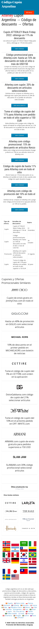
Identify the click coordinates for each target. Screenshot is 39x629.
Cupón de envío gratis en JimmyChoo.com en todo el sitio (19, 300)
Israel (21, 613)
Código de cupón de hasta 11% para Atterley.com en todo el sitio (19, 169)
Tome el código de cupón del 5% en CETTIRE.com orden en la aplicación (19, 374)
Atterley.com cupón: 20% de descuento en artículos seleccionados (19, 87)
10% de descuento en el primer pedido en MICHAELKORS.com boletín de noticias (19, 349)
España (9, 603)
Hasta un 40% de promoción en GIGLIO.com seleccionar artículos (19, 324)
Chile (34, 607)
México (26, 607)
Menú (29, 13)
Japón (9, 611)
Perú (25, 609)
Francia (33, 605)
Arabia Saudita (11, 613)
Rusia (33, 616)
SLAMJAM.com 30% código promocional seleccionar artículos (19, 467)
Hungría (17, 616)
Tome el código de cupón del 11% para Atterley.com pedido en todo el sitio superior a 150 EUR (19, 116)
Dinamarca (7, 616)
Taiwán (29, 611)
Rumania (24, 605)
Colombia (7, 609)
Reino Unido (19, 603)
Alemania (6, 605)
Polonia (29, 603)
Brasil (32, 609)
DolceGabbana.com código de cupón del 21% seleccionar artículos (19, 397)
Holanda (15, 605)
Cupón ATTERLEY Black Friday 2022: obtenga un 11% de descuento (19, 35)
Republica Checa (15, 607)
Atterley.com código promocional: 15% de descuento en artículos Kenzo (19, 144)
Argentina (17, 609)
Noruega (29, 613)
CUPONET (19, 618)
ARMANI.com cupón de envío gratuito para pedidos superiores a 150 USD (19, 444)
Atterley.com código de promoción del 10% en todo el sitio (19, 194)
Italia (4, 607)
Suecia (25, 616)
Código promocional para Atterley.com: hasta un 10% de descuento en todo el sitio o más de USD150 (19, 59)
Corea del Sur (18, 611)
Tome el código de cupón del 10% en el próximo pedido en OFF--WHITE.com (19, 421)
